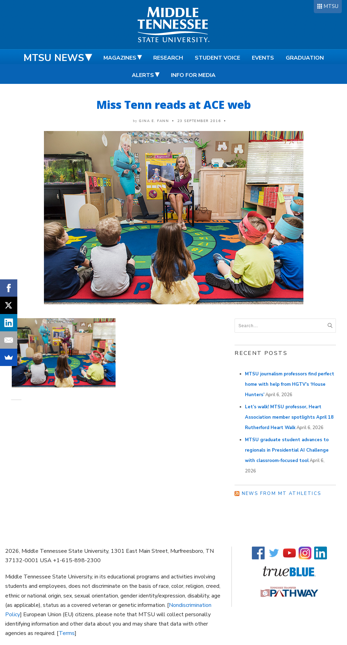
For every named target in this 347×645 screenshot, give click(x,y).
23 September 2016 (199, 121)
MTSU (330, 6)
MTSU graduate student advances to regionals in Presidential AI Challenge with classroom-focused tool (287, 450)
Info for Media (193, 75)
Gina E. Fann (154, 121)
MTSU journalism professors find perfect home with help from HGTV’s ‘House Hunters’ (289, 384)
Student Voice (217, 58)
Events (263, 58)
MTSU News (54, 57)
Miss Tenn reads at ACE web (174, 104)
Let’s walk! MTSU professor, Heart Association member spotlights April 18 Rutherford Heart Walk (289, 417)
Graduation (305, 58)
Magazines (119, 58)
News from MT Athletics (281, 493)
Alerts (143, 75)
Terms (67, 633)
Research (168, 58)
